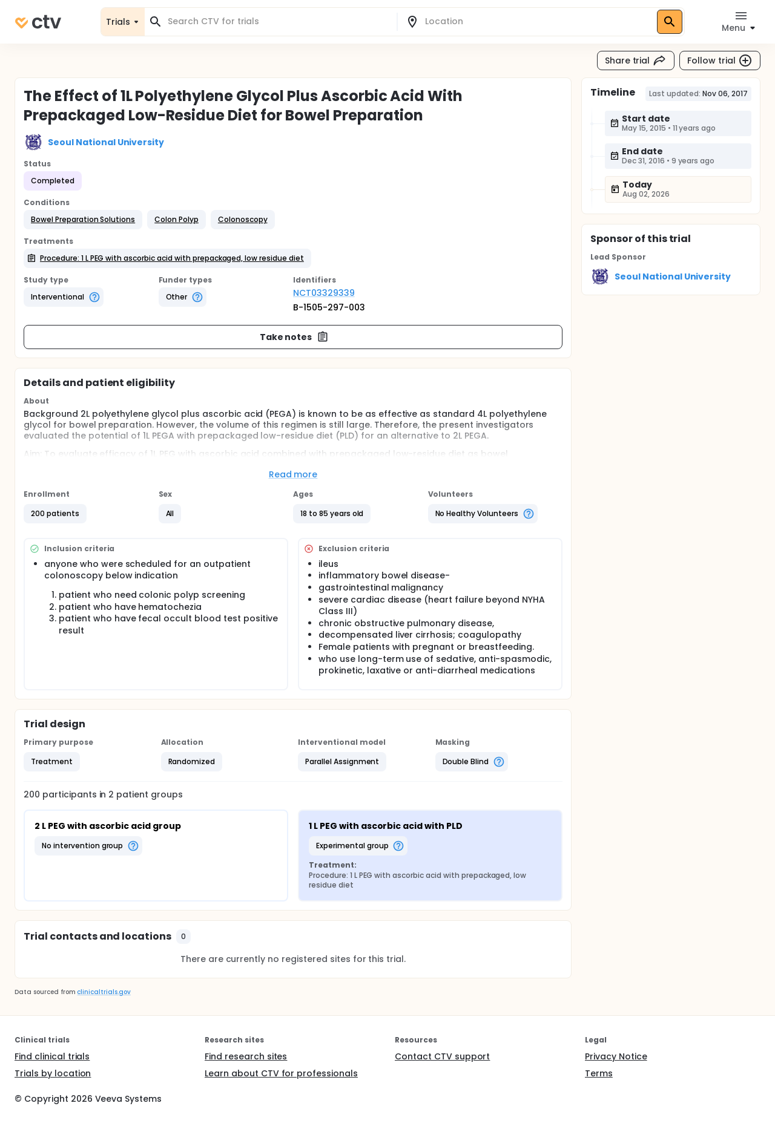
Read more (293, 474)
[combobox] (278, 21)
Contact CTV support (442, 1056)
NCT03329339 (324, 292)
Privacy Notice (616, 1056)
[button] (83, 219)
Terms (599, 1073)
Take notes (294, 337)
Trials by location (53, 1073)
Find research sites (246, 1056)
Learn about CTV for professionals (281, 1073)
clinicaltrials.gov (103, 991)
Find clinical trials (52, 1056)
